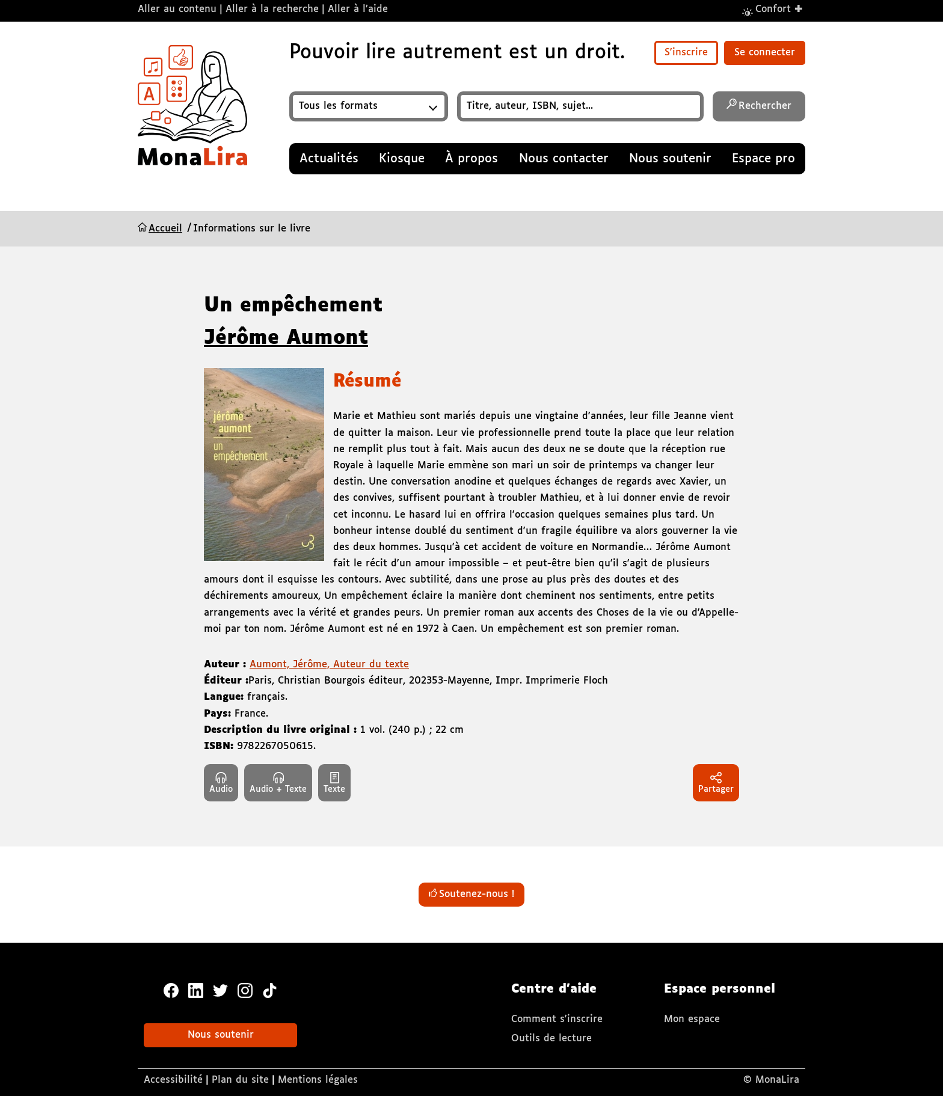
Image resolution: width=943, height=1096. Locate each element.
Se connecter (764, 52)
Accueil (165, 229)
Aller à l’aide (358, 9)
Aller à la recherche (272, 9)
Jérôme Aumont (286, 338)
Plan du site (240, 1080)
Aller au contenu (177, 9)
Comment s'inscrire (557, 1019)
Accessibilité (173, 1080)
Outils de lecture (551, 1038)
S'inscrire (686, 52)
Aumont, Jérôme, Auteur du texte (329, 665)
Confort (779, 8)
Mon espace (692, 1019)
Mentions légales (318, 1080)
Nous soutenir (221, 1035)
